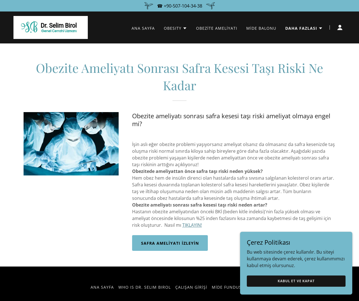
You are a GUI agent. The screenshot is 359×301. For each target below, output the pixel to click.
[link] (50, 27)
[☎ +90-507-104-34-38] (179, 5)
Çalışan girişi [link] (191, 287)
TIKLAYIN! (192, 225)
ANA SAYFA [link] (143, 28)
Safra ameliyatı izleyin (170, 243)
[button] (175, 28)
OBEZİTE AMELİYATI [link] (216, 28)
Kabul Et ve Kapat (296, 281)
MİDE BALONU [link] (261, 28)
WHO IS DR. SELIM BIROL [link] (144, 287)
